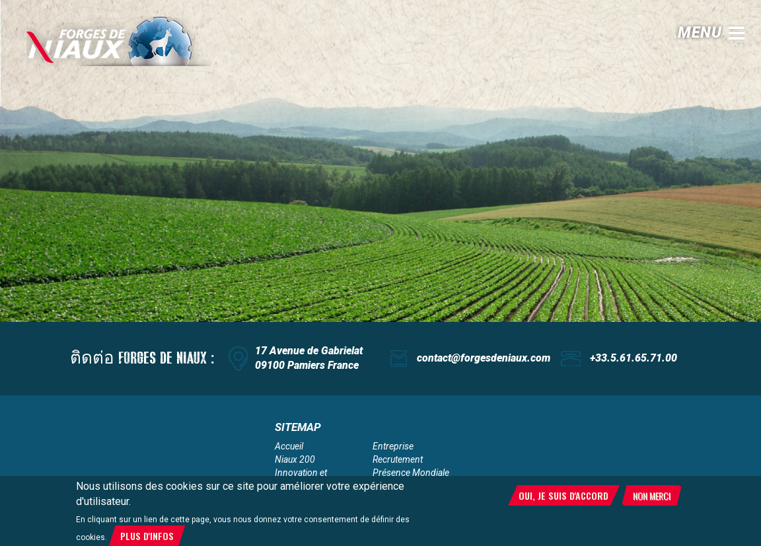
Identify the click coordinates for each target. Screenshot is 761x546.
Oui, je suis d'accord (563, 495)
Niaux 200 (295, 459)
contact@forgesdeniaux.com (483, 358)
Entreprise (393, 446)
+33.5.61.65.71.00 (633, 358)
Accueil (289, 446)
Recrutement (398, 459)
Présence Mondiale (411, 472)
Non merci (651, 495)
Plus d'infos (147, 536)
